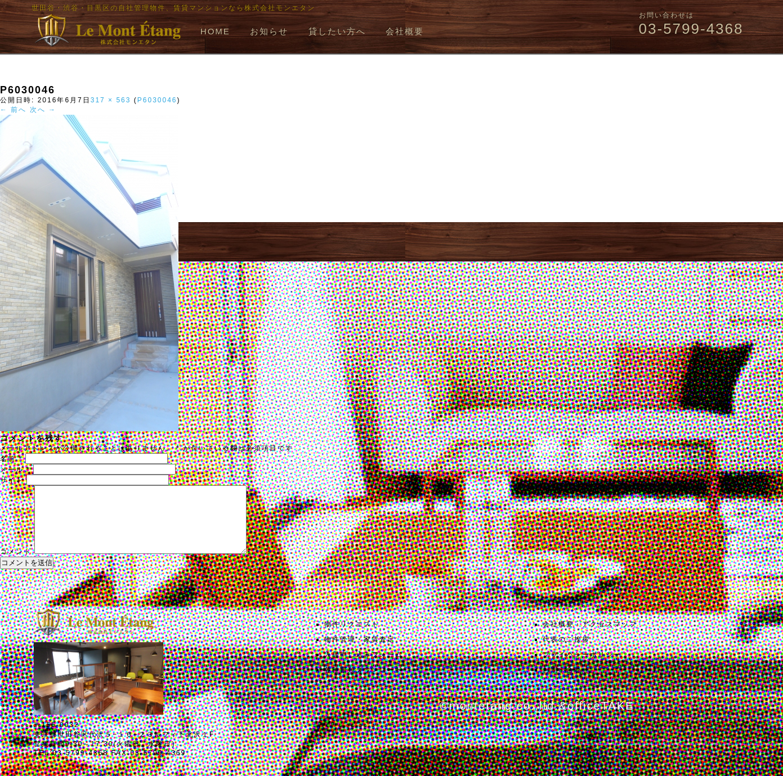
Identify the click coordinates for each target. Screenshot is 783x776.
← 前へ (13, 110)
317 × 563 (111, 100)
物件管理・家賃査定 (359, 653)
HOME (215, 31)
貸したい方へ (337, 31)
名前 (11, 459)
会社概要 (405, 31)
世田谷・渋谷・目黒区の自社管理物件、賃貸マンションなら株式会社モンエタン (173, 8)
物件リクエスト (351, 638)
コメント (16, 565)
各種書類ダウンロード (363, 683)
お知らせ (269, 31)
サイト (12, 480)
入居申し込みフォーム (363, 668)
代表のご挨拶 (566, 653)
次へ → (43, 110)
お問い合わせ (566, 683)
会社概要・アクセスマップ (590, 638)
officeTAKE (600, 719)
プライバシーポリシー (582, 668)
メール (15, 469)
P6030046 (157, 100)
